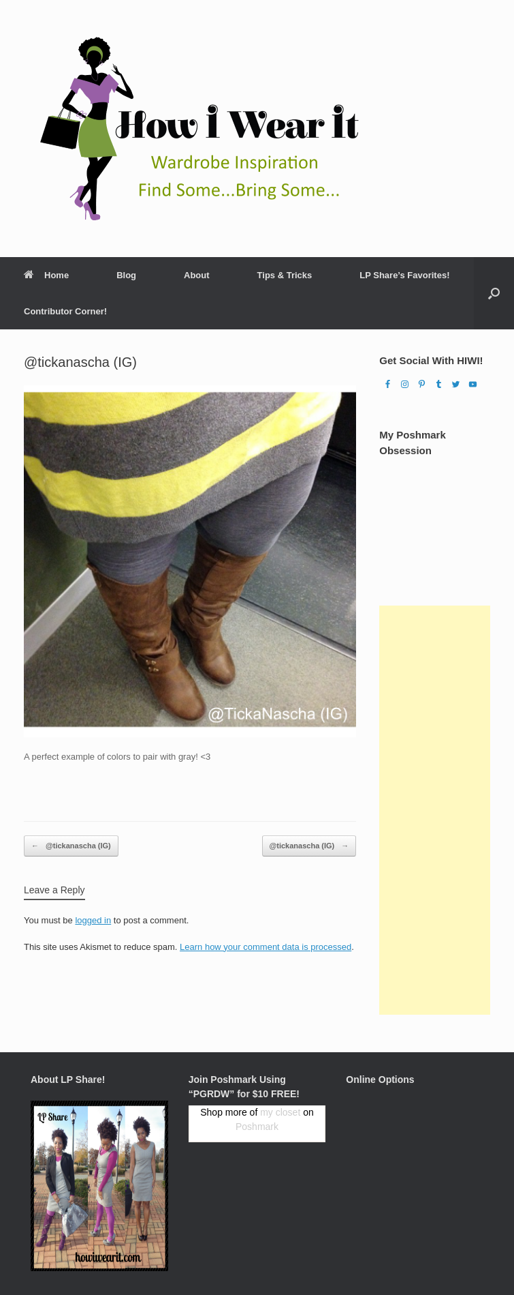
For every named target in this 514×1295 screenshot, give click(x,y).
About (197, 275)
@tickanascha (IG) (71, 846)
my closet (280, 1112)
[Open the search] (494, 293)
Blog (126, 275)
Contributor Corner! (65, 311)
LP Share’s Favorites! (404, 275)
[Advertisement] (434, 810)
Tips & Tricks (284, 275)
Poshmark (257, 1126)
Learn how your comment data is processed (265, 947)
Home (46, 275)
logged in (93, 920)
